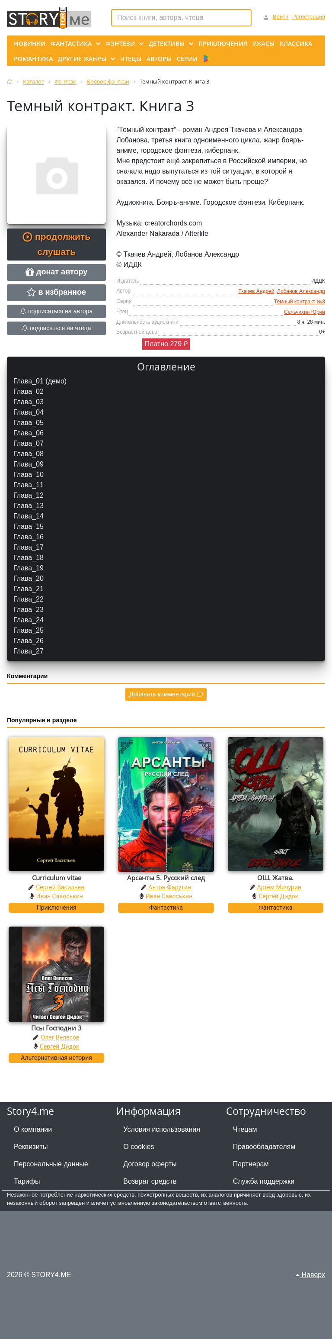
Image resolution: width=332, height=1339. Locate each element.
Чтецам (245, 1129)
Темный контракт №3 (299, 302)
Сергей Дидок (278, 896)
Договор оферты (149, 1164)
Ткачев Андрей (256, 291)
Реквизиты (31, 1146)
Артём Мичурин (279, 887)
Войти (280, 16)
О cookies (138, 1146)
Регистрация (308, 16)
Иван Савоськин (59, 896)
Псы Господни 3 (56, 1028)
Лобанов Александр (301, 291)
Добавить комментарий (166, 694)
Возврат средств (149, 1181)
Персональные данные (51, 1164)
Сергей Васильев (60, 887)
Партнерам (251, 1164)
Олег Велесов (60, 1037)
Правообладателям (264, 1146)
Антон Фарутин (169, 887)
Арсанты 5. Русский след (166, 877)
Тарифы (27, 1181)
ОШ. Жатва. (275, 877)
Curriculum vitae (56, 877)
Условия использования (161, 1129)
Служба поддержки (263, 1181)
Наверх (310, 1274)
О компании (33, 1129)
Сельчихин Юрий (304, 312)
